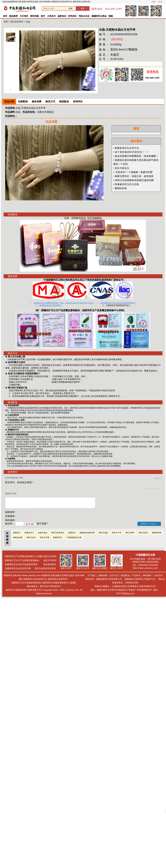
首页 (5, 16)
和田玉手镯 (44, 537)
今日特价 (24, 16)
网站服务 (147, 575)
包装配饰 (23, 101)
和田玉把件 (143, 533)
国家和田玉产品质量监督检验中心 (100, 310)
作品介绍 (9, 101)
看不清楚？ (37, 523)
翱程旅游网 (17, 537)
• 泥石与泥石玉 (121, 168)
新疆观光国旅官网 (87, 533)
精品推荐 (13, 16)
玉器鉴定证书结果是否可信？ (118, 305)
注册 (153, 2)
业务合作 (158, 575)
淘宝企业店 (84, 16)
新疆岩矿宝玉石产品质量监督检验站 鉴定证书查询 (30, 560)
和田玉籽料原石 (57, 533)
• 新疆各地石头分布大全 (126, 148)
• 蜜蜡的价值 (120, 188)
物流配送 (64, 101)
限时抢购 (34, 16)
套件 (43, 16)
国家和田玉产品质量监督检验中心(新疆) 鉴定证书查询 (30, 556)
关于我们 (91, 575)
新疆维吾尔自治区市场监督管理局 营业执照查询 (30, 564)
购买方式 (50, 101)
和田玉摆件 (130, 533)
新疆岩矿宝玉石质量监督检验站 (26, 583)
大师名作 (51, 16)
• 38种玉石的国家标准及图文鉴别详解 (133, 180)
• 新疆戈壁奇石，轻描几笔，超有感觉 (133, 176)
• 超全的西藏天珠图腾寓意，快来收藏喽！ (135, 156)
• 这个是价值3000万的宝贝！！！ (131, 152)
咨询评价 (78, 101)
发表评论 (157, 478)
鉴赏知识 (62, 16)
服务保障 (36, 101)
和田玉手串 (116, 533)
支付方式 (114, 575)
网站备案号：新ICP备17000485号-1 (44, 586)
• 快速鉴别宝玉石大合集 (126, 184)
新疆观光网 (156, 533)
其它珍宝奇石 (16, 22)
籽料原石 (72, 16)
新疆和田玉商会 (99, 16)
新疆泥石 (17, 533)
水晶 (28, 22)
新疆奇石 (72, 533)
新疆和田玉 (57, 537)
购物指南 (103, 575)
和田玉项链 (103, 533)
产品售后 (136, 575)
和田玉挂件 (31, 537)
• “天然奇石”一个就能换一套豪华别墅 (133, 172)
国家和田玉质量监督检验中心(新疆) (59, 583)
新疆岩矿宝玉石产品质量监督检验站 (60, 310)
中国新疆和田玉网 (73, 537)
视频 (111, 16)
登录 (160, 2)
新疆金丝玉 (29, 533)
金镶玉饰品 (42, 533)
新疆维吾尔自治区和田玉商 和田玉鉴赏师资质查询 (30, 568)
